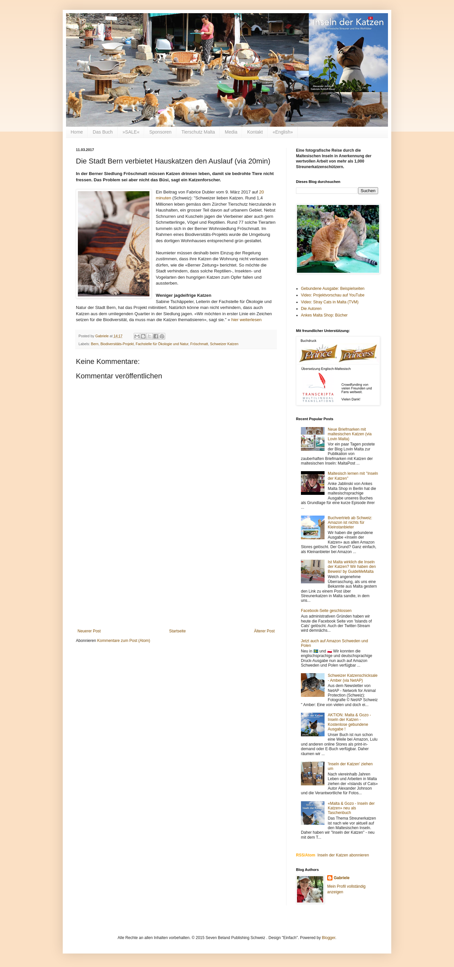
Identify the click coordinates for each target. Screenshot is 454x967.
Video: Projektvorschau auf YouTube (332, 295)
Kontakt (254, 132)
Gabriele (342, 878)
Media (231, 132)
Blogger (328, 937)
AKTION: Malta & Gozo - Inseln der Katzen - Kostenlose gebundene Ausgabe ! (349, 722)
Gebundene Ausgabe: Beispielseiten (332, 288)
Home (77, 132)
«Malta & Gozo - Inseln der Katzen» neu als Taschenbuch (351, 808)
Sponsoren (160, 132)
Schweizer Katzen (224, 344)
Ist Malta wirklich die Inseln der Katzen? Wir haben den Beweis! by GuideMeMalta (352, 567)
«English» (283, 132)
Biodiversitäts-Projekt (117, 344)
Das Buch (103, 132)
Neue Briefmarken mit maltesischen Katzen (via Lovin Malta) (350, 434)
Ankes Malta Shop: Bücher (324, 315)
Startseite (177, 631)
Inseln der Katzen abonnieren (343, 855)
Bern (95, 344)
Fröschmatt (199, 344)
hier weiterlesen (246, 319)
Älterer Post (264, 631)
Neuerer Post (89, 631)
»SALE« (131, 132)
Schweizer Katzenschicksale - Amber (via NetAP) (352, 677)
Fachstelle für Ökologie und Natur (162, 344)
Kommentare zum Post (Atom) (123, 640)
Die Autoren (311, 308)
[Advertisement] (176, 574)
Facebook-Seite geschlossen (326, 610)
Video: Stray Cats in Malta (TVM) (329, 302)
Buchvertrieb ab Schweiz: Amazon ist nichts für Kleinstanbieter (350, 523)
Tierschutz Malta (198, 132)
